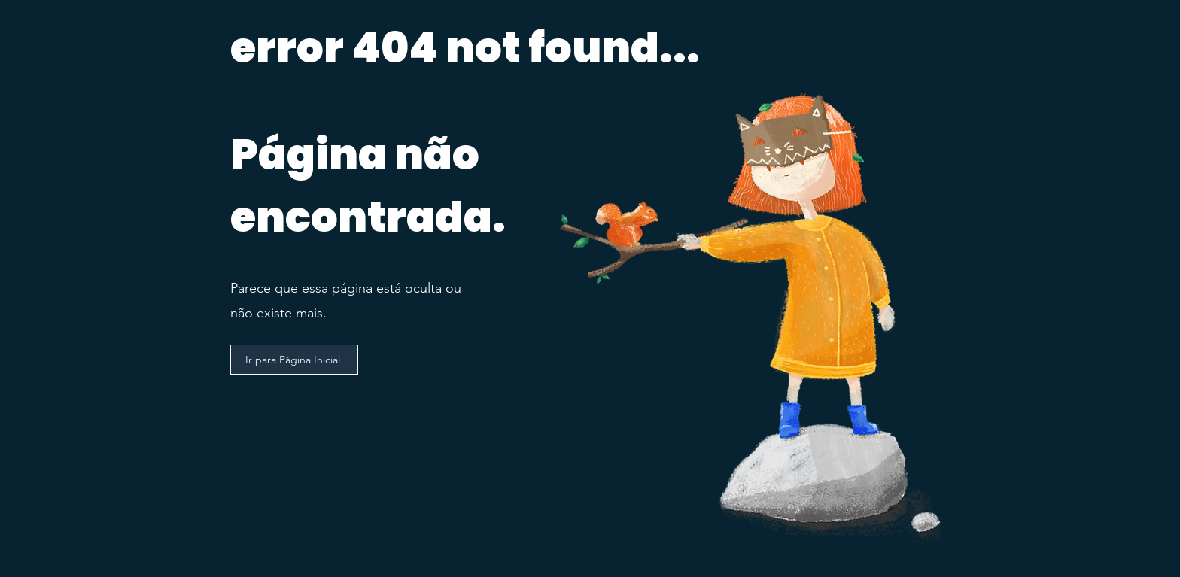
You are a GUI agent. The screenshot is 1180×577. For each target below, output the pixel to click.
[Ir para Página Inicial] (294, 360)
